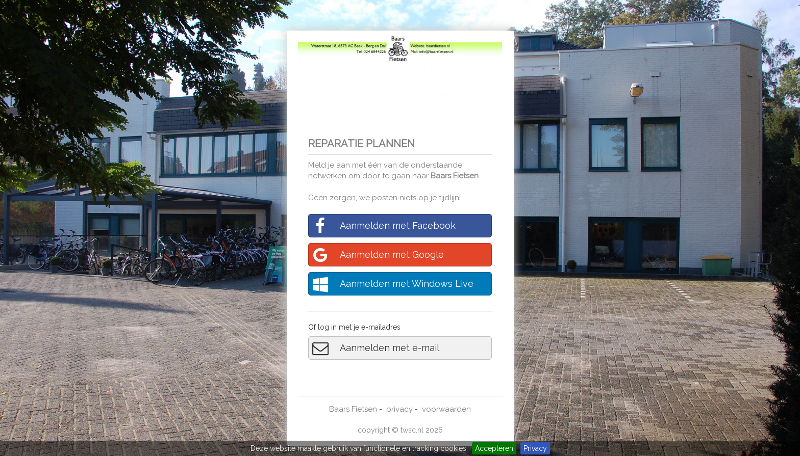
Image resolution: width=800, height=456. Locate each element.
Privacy (535, 448)
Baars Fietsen (455, 175)
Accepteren (494, 448)
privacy (399, 409)
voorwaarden (446, 409)
